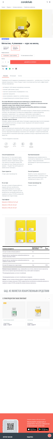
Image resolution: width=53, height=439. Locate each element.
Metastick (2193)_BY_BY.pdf (9, 205)
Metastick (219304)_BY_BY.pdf (10, 202)
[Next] (49, 298)
